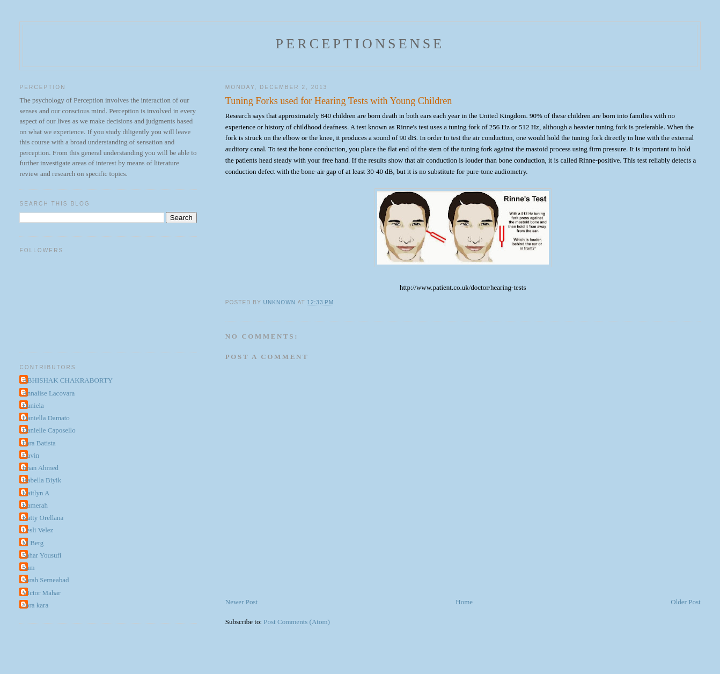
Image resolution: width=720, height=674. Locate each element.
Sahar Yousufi (41, 555)
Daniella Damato (45, 418)
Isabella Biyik (41, 480)
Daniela (32, 405)
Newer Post (241, 602)
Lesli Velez (37, 530)
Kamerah (35, 505)
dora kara (35, 605)
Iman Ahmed (40, 468)
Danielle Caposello (48, 430)
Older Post (685, 602)
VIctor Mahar (41, 593)
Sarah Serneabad (45, 580)
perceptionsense (360, 44)
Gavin (30, 455)
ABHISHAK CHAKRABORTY (67, 380)
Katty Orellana (42, 518)
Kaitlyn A (35, 493)
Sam (28, 567)
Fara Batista (38, 443)
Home (464, 602)
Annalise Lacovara (48, 393)
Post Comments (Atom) (296, 622)
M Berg (32, 543)
